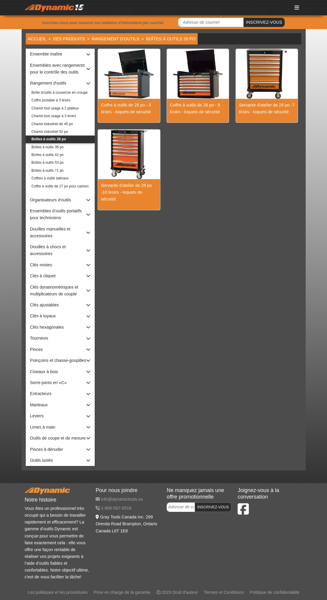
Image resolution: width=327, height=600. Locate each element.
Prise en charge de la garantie (122, 592)
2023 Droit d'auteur (177, 592)
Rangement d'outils (115, 38)
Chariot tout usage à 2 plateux (55, 108)
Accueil (37, 38)
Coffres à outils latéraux (50, 178)
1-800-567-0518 (113, 508)
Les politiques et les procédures (57, 592)
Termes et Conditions (224, 592)
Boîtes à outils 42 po (47, 155)
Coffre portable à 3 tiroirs (50, 100)
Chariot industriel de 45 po (52, 124)
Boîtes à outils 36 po (47, 147)
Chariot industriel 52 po (49, 132)
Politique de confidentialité (274, 592)
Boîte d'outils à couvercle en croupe (59, 92)
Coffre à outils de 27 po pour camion (59, 186)
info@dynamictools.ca (119, 499)
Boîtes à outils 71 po (47, 170)
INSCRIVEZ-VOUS (264, 22)
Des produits (69, 38)
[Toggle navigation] (296, 7)
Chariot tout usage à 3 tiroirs (53, 116)
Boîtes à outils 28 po (48, 139)
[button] (60, 54)
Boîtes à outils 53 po (47, 162)
